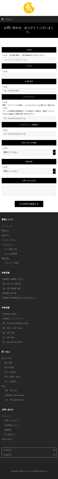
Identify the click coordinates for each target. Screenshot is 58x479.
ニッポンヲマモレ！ (10, 240)
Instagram (7, 455)
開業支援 (5, 258)
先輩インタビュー (11, 420)
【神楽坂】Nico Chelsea (14, 395)
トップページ (7, 226)
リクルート (6, 416)
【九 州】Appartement (14, 400)
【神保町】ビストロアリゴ (12, 319)
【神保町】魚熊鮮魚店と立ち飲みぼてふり (19, 298)
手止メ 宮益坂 (10, 381)
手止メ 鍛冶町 (10, 372)
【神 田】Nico (10, 390)
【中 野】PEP (8, 337)
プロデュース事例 (11, 263)
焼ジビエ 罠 (6, 358)
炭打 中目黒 (9, 367)
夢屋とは (5, 231)
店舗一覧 (5, 235)
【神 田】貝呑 (8, 333)
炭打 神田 (8, 363)
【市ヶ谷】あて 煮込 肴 (11, 284)
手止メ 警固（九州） (12, 377)
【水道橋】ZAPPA (9, 314)
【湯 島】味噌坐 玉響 (11, 288)
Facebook (7, 450)
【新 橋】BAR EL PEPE (12, 342)
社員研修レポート (11, 425)
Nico (3, 386)
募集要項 (7, 430)
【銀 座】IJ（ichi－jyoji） (12, 328)
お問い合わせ (7, 439)
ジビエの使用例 (10, 254)
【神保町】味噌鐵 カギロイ (13, 279)
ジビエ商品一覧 (10, 249)
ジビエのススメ (8, 245)
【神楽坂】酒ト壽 (9, 293)
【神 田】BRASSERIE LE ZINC (15, 323)
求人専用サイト (10, 434)
